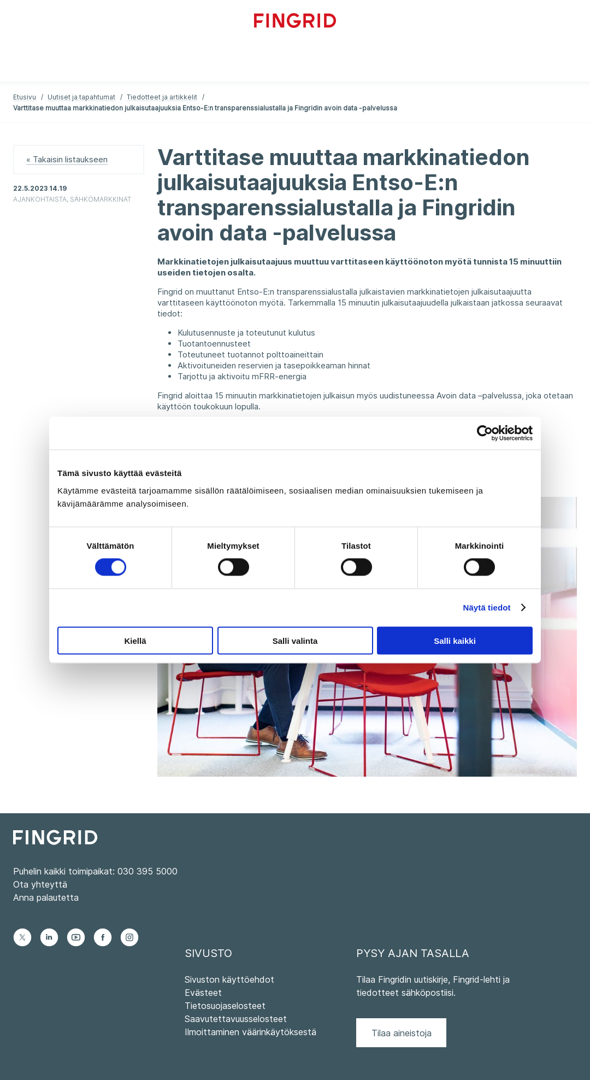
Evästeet (203, 992)
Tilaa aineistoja (401, 1033)
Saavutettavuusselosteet (236, 1018)
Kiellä (135, 640)
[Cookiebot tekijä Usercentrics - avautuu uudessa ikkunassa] (485, 433)
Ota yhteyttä (40, 884)
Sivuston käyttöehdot (229, 979)
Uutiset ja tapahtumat (81, 97)
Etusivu (24, 97)
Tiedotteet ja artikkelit (162, 97)
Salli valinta (295, 640)
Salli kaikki (455, 640)
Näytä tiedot (487, 607)
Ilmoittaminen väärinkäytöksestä (250, 1031)
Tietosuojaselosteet (225, 1005)
